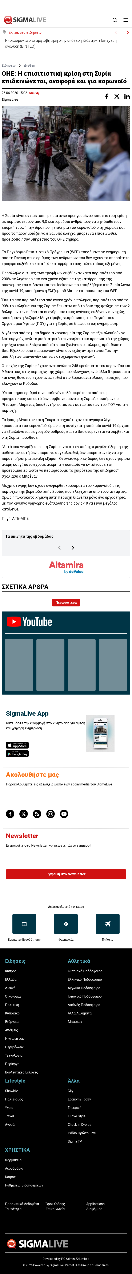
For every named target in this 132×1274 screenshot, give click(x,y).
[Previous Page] (59, 548)
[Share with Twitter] (116, 96)
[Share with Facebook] (106, 96)
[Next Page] (73, 548)
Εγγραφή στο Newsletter (66, 874)
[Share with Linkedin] (127, 96)
